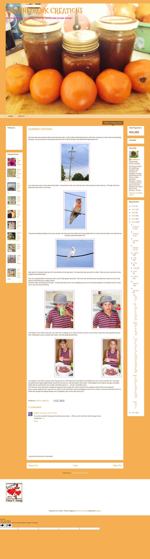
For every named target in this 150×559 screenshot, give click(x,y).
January (136, 290)
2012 (134, 413)
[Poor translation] (8, 525)
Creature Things (19, 214)
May (135, 268)
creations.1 (135, 159)
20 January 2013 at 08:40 (48, 413)
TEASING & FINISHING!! (135, 311)
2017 (134, 209)
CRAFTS (21, 116)
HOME (10, 116)
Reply (36, 421)
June (135, 263)
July (134, 258)
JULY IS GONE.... (19, 225)
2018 (134, 206)
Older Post (117, 466)
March (135, 276)
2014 (134, 219)
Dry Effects (135, 298)
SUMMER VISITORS (135, 328)
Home (75, 466)
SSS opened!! (19, 246)
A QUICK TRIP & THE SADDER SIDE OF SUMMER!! (135, 355)
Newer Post (33, 466)
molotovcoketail (81, 511)
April (135, 271)
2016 (134, 212)
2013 (134, 222)
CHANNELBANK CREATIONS (44, 11)
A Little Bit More (19, 161)
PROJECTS (135, 405)
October (136, 241)
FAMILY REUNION (19, 237)
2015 (134, 216)
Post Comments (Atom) (79, 473)
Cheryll (36, 413)
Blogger (98, 511)
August (136, 253)
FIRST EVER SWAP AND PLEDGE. (135, 387)
